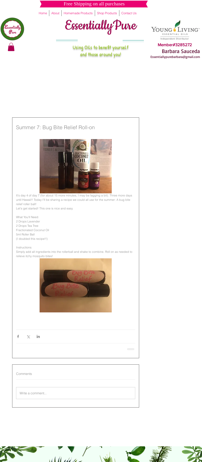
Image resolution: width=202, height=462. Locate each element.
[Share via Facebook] (18, 336)
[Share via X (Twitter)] (28, 336)
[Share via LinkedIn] (38, 336)
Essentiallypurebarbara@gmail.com (175, 57)
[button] (11, 47)
